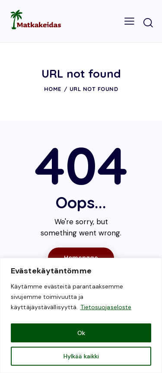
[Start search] (148, 22)
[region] (81, 315)
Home (52, 88)
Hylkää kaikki (81, 356)
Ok (81, 333)
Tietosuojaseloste (106, 307)
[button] (129, 21)
